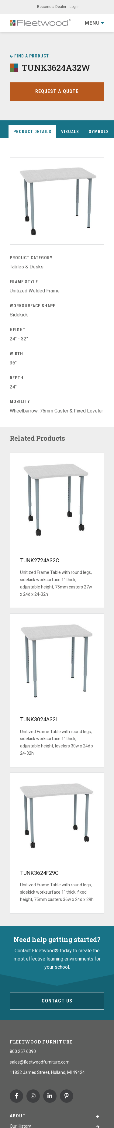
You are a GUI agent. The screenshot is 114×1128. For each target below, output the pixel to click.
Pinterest (66, 1096)
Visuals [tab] (70, 131)
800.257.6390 (23, 1051)
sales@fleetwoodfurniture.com (40, 1062)
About (18, 1115)
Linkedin (50, 1096)
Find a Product (31, 55)
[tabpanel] (57, 286)
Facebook (16, 1096)
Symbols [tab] (99, 131)
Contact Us (57, 1001)
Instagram (33, 1096)
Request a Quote (56, 91)
